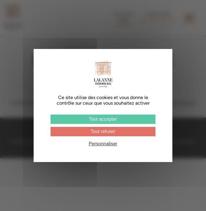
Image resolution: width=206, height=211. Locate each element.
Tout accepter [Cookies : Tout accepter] (103, 119)
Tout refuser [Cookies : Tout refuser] (103, 131)
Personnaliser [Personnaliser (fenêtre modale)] (103, 143)
